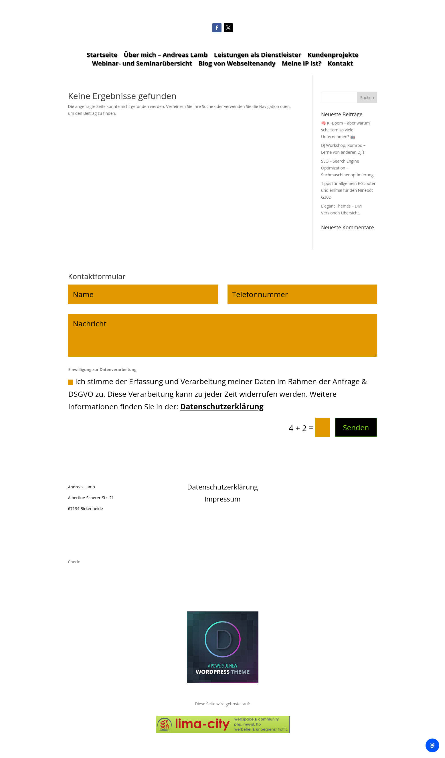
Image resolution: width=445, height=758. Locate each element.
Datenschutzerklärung (222, 406)
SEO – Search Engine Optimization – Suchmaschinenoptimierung (347, 167)
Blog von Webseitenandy (237, 64)
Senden (356, 427)
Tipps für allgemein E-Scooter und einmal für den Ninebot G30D (348, 190)
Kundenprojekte (332, 55)
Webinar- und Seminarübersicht (142, 64)
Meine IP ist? (301, 64)
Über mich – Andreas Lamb (166, 55)
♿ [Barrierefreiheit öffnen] (432, 745)
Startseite (101, 55)
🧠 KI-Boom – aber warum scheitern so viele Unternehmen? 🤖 (345, 129)
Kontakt (340, 64)
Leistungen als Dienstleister (257, 55)
